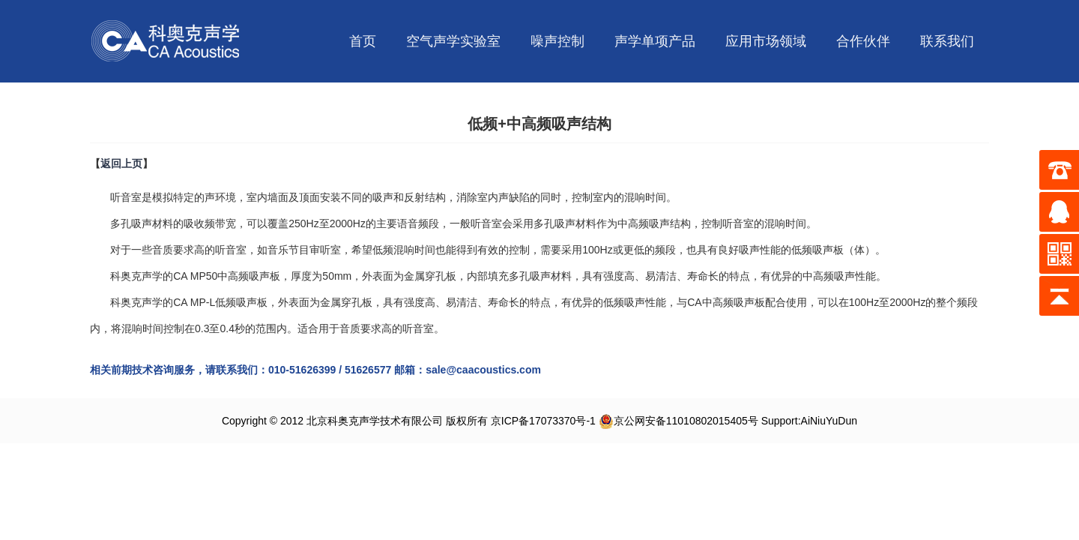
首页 (362, 41)
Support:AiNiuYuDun (809, 421)
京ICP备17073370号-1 (543, 421)
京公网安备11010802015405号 (678, 421)
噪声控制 (557, 41)
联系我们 (947, 41)
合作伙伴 (863, 41)
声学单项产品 (654, 41)
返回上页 (121, 164)
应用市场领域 (765, 41)
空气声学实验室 (453, 41)
